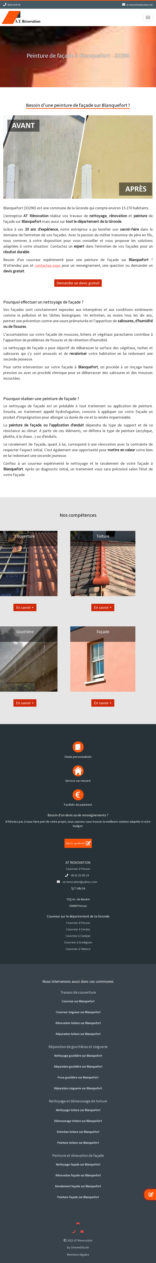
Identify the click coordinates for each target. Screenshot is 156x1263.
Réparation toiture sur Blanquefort (78, 1034)
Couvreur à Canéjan (78, 936)
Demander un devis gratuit (78, 282)
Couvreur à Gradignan (78, 942)
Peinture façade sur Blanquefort (78, 1197)
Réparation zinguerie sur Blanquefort (78, 1088)
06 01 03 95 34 (14, 4)
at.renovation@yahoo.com (139, 4)
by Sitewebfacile (78, 1247)
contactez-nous (48, 265)
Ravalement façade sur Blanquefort (78, 1186)
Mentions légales (78, 1254)
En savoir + (72, 607)
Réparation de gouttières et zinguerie (78, 1046)
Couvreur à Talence (78, 949)
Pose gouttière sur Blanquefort (78, 1077)
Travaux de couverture (78, 992)
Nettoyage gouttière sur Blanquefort (78, 1056)
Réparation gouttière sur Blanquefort (78, 1066)
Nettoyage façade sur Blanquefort (78, 1164)
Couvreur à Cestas (78, 929)
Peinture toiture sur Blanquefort (78, 1143)
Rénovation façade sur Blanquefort (78, 1175)
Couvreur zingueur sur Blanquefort (78, 1012)
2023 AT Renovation (78, 1240)
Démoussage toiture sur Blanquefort (78, 1121)
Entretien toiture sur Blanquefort (78, 1132)
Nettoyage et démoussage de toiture (78, 1101)
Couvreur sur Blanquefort (78, 1001)
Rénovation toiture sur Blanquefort (78, 1023)
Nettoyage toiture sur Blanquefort (78, 1110)
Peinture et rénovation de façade (78, 1155)
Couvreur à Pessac (78, 869)
